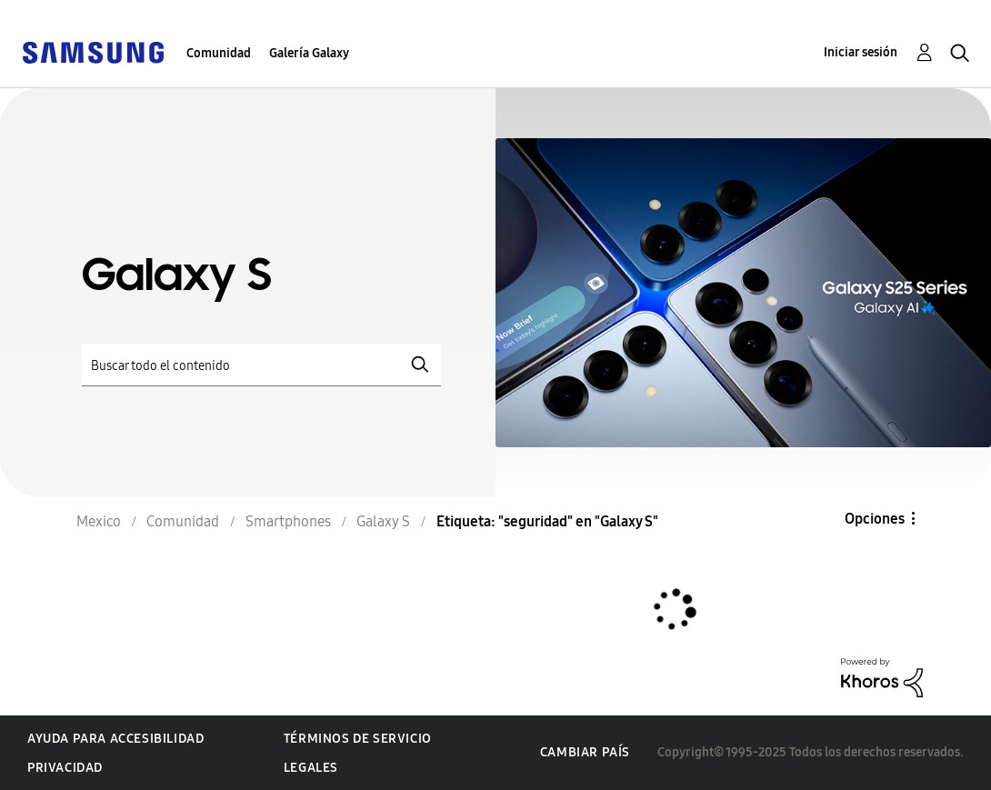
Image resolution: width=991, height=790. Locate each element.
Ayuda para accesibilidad (115, 738)
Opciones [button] (875, 518)
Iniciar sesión (860, 52)
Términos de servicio (358, 738)
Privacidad (65, 767)
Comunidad (218, 53)
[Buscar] (261, 365)
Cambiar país (585, 752)
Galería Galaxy (309, 53)
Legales (311, 767)
